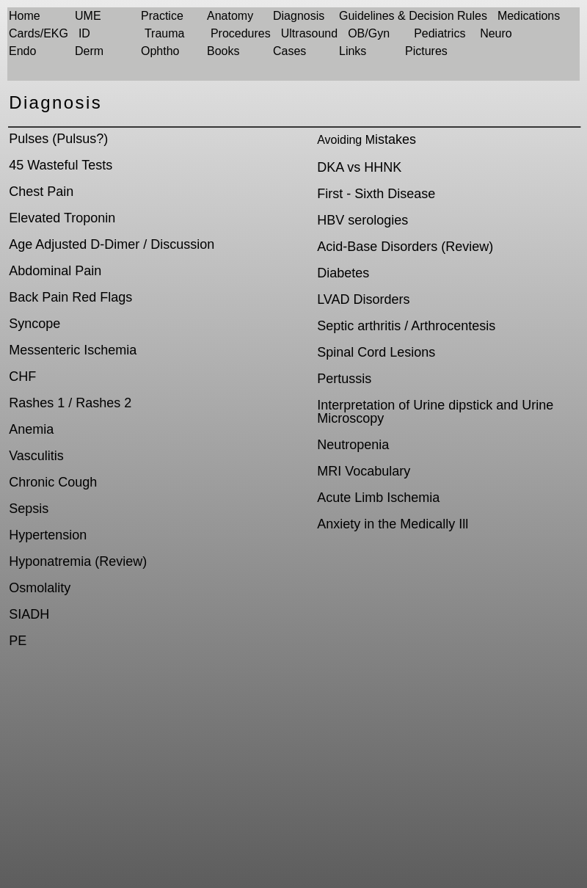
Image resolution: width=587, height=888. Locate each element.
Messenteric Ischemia (72, 350)
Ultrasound (309, 33)
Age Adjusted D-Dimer (74, 244)
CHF (22, 376)
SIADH (29, 614)
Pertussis (344, 378)
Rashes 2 (103, 403)
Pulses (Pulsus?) (58, 138)
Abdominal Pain (55, 270)
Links (352, 51)
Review (120, 561)
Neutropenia (353, 444)
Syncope (34, 323)
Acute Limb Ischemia (378, 497)
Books (223, 51)
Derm (89, 51)
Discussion (182, 244)
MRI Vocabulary (363, 471)
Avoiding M (346, 140)
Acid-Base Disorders (377, 246)
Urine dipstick (452, 405)
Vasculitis (36, 455)
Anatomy (230, 16)
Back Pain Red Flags (70, 297)
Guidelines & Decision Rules (413, 16)
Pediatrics (439, 33)
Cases (289, 51)
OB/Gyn (369, 33)
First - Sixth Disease (376, 193)
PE (17, 640)
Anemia (31, 429)
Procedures (241, 33)
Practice (162, 16)
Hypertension (48, 535)
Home (24, 16)
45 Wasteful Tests (60, 165)
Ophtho (160, 51)
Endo (22, 51)
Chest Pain (41, 191)
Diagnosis (298, 16)
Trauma (165, 33)
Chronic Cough (53, 482)
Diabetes (343, 273)
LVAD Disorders (363, 299)
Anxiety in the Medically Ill (392, 524)
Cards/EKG (38, 33)
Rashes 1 (37, 403)
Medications (528, 16)
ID (84, 33)
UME (88, 16)
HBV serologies (362, 220)
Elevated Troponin (62, 218)
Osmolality (39, 588)
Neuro (496, 33)
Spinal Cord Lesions (376, 352)
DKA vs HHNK (359, 167)
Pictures (426, 51)
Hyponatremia (50, 561)
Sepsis (28, 508)
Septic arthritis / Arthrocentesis (406, 326)
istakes (395, 139)
